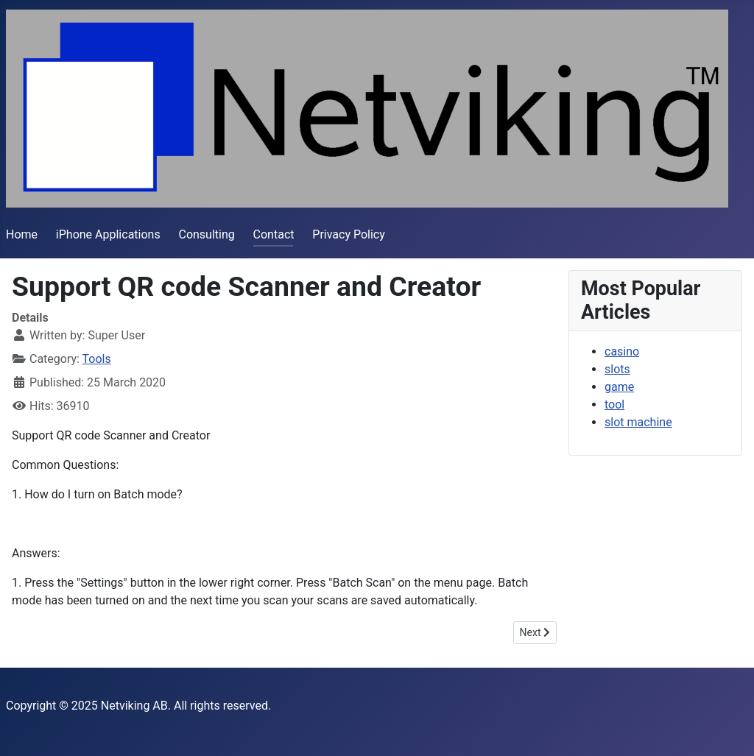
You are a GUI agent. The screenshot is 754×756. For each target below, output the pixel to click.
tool (614, 404)
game (619, 387)
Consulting (206, 234)
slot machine (638, 422)
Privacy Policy (348, 234)
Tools (96, 359)
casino (622, 351)
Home (22, 234)
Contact (274, 234)
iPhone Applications (108, 234)
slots (617, 369)
